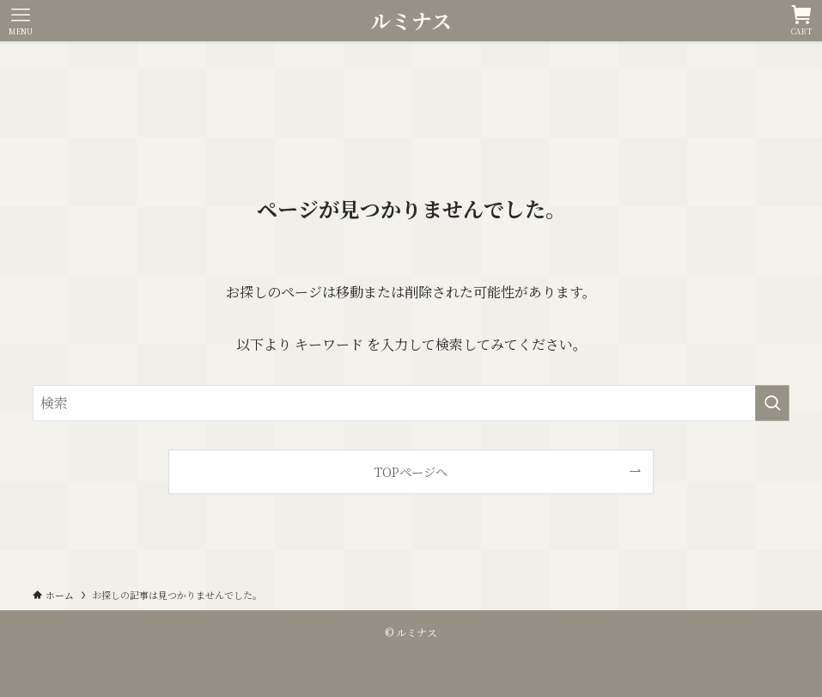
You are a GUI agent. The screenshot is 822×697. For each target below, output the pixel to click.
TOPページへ (411, 471)
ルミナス (411, 20)
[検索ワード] (411, 403)
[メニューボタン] (20, 20)
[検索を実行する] (772, 403)
